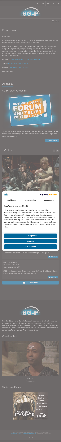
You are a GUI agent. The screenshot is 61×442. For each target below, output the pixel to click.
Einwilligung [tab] (11, 200)
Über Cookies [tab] (30, 200)
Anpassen (30, 241)
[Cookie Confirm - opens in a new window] (48, 194)
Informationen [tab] (49, 200)
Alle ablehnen (30, 247)
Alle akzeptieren (30, 236)
